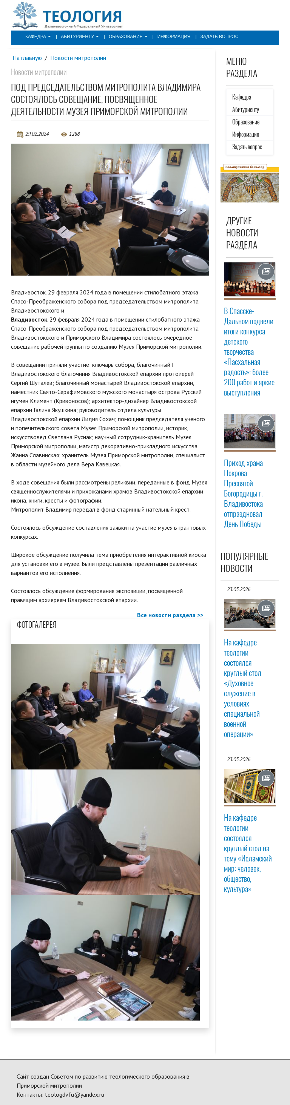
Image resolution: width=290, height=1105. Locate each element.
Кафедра (38, 36)
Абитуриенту (80, 36)
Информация (174, 36)
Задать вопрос (220, 36)
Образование (128, 36)
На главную (27, 57)
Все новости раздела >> (170, 615)
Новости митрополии (78, 57)
